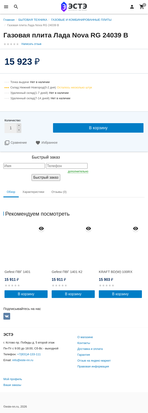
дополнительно (78, 171)
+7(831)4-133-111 (29, 354)
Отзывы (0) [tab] (59, 192)
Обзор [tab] (11, 192)
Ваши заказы (12, 385)
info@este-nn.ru (22, 360)
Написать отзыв (31, 44)
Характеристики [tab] (33, 192)
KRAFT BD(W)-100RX (115, 272)
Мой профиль (12, 379)
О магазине (85, 337)
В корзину (98, 128)
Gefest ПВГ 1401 (17, 272)
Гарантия (83, 354)
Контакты (83, 343)
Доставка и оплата (90, 349)
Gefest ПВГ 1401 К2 (67, 272)
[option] (27, 260)
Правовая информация (93, 366)
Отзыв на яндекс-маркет (94, 360)
